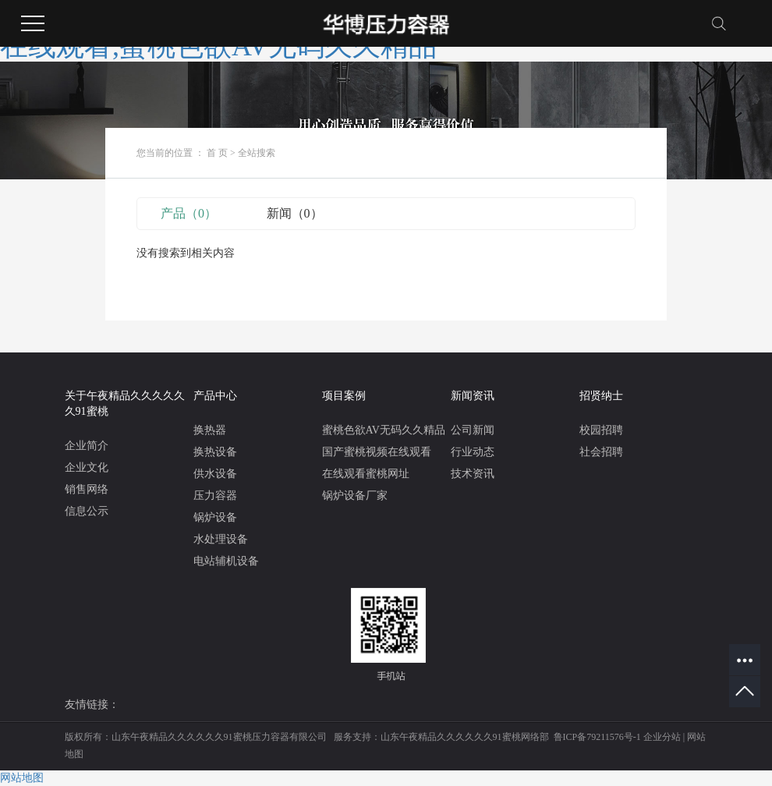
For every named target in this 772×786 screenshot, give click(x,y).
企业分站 (662, 736)
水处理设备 (220, 539)
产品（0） (189, 213)
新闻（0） (295, 213)
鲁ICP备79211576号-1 (597, 736)
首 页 (217, 152)
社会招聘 (601, 452)
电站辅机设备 (226, 561)
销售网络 (86, 489)
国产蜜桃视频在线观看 (376, 452)
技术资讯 (472, 474)
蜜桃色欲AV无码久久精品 (383, 430)
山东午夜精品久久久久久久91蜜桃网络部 (465, 736)
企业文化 (86, 467)
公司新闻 (472, 430)
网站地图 (22, 778)
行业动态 (472, 452)
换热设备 (215, 452)
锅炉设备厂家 (355, 495)
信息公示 (86, 511)
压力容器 (215, 495)
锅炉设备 (215, 517)
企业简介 (86, 445)
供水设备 (215, 474)
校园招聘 (601, 430)
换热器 (209, 430)
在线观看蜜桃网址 (365, 474)
